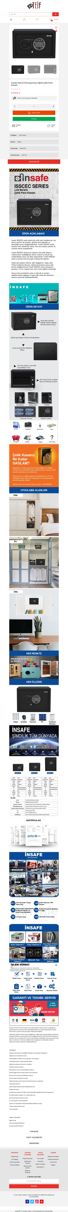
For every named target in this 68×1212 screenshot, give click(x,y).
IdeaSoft (18, 1211)
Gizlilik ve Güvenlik (27, 1171)
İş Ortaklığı (15, 1159)
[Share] (56, 31)
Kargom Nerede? (53, 1159)
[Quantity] (34, 106)
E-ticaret (24, 1211)
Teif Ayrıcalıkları (15, 1165)
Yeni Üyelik (40, 1158)
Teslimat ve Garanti (27, 1162)
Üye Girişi (40, 1161)
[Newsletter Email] (34, 1181)
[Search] (30, 14)
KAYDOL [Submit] (34, 1186)
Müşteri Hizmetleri (53, 1156)
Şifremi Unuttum (40, 1164)
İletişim (53, 1165)
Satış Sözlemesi (27, 1158)
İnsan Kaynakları (15, 1162)
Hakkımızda (14, 1156)
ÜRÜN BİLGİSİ (34, 161)
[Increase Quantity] (53, 106)
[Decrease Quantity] (14, 106)
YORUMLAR (34, 1131)
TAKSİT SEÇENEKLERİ (34, 1137)
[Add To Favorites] (56, 27)
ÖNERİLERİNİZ (34, 1143)
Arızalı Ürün (53, 1162)
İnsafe (19, 142)
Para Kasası (22, 135)
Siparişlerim (40, 1167)
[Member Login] (24, 19)
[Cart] (54, 19)
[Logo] (34, 5)
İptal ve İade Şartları (27, 1167)
